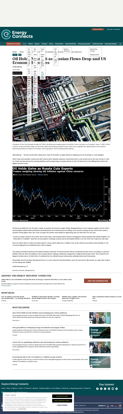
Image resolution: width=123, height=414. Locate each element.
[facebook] (97, 389)
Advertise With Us (98, 29)
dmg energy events (84, 44)
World (30, 44)
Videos (21, 388)
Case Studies (56, 388)
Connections (59, 44)
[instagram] (101, 389)
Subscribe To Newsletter (113, 29)
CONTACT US (82, 405)
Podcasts (28, 388)
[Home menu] (3, 44)
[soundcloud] (116, 389)
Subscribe (65, 388)
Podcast (44, 44)
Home (14, 52)
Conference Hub (97, 44)
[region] (38, 401)
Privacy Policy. (6, 285)
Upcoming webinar (111, 44)
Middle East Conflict (13, 44)
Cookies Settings (62, 405)
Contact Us (87, 388)
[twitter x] (105, 389)
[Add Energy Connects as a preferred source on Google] (17, 73)
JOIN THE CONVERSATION (97, 281)
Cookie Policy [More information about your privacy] (22, 409)
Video (51, 44)
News (25, 44)
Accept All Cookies (62, 396)
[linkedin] (109, 389)
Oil (28, 52)
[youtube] (113, 389)
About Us (35, 388)
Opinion (37, 44)
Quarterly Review (70, 44)
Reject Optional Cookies (62, 400)
